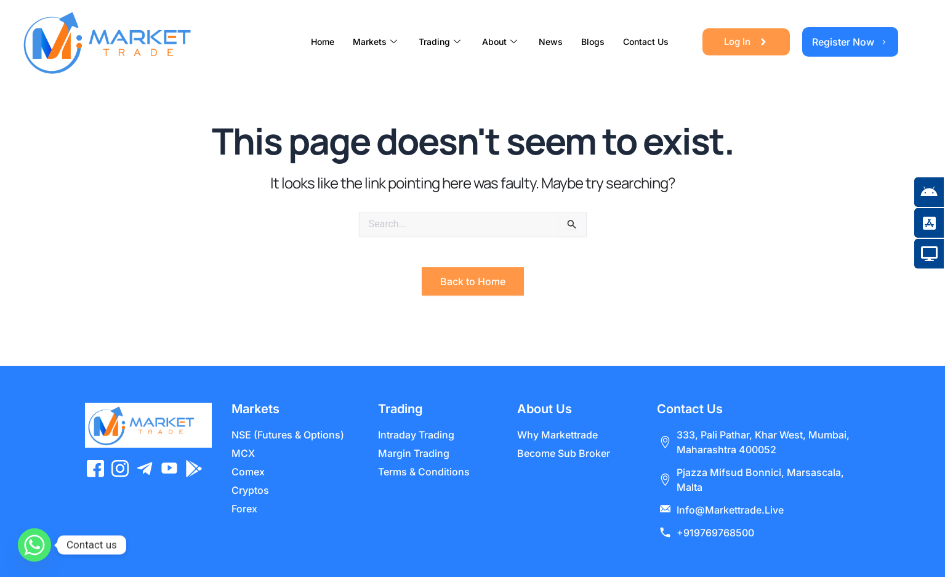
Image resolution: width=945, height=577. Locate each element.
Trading (441, 41)
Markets (376, 41)
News (551, 41)
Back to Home (472, 281)
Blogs (593, 41)
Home (322, 41)
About (501, 41)
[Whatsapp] (34, 545)
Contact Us (646, 41)
